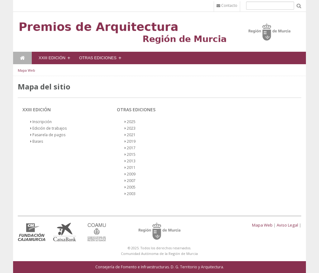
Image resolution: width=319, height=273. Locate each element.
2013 (131, 161)
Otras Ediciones (98, 57)
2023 (131, 128)
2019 (131, 141)
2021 (131, 134)
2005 (131, 187)
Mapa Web (26, 70)
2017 (131, 148)
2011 (131, 167)
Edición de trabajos (49, 128)
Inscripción (42, 121)
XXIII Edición (52, 57)
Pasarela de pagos (48, 134)
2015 (131, 154)
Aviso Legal (287, 225)
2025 (131, 121)
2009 (131, 174)
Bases (37, 141)
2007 (131, 180)
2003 (131, 193)
